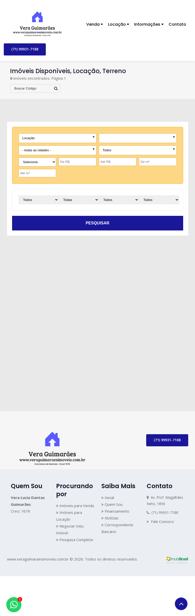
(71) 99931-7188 (24, 49)
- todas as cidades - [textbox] (36, 150)
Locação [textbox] (28, 138)
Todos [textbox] (107, 150)
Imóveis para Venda (75, 505)
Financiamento (115, 511)
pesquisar (97, 223)
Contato (177, 24)
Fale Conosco (160, 521)
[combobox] (57, 138)
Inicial (107, 497)
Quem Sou (112, 504)
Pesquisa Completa (74, 539)
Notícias (110, 517)
